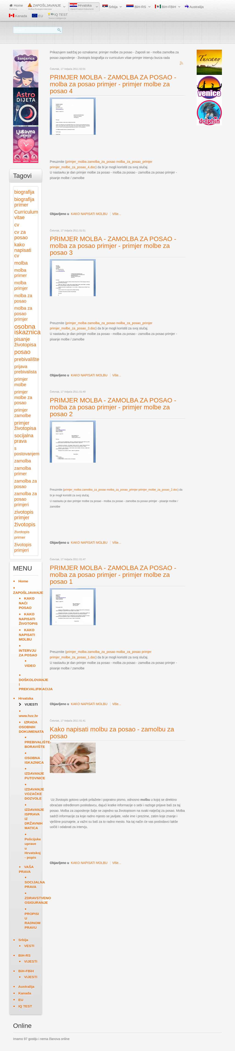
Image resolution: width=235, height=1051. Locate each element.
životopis (24, 524)
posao (22, 352)
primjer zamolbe (22, 413)
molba (21, 263)
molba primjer (21, 285)
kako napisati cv (22, 250)
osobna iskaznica (27, 329)
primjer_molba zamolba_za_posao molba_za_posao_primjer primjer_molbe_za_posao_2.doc (121, 489)
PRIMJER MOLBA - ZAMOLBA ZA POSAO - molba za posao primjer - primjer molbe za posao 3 (113, 245)
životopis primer (21, 535)
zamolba (22, 461)
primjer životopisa (25, 425)
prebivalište (26, 359)
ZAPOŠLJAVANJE (44, 6)
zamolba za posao (25, 484)
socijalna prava (24, 438)
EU (37, 16)
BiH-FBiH (165, 7)
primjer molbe (21, 382)
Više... (116, 214)
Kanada (18, 16)
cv (16, 225)
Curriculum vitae (26, 214)
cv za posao (21, 234)
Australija (194, 7)
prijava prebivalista (25, 369)
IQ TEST (58, 15)
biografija (24, 192)
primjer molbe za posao (23, 397)
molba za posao (23, 298)
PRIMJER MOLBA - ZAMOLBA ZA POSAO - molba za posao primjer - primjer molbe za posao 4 (113, 84)
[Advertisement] (133, 147)
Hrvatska (82, 6)
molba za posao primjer (23, 314)
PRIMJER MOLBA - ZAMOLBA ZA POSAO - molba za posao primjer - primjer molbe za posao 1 (113, 574)
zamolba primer (22, 471)
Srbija (110, 7)
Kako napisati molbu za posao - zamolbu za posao (112, 733)
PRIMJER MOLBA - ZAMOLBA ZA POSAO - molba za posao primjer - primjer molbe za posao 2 (113, 407)
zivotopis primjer (24, 514)
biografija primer (24, 202)
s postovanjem (26, 451)
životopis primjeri (22, 547)
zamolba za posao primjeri (25, 499)
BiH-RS (136, 7)
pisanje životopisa (25, 342)
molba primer (20, 273)
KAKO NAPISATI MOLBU (89, 214)
